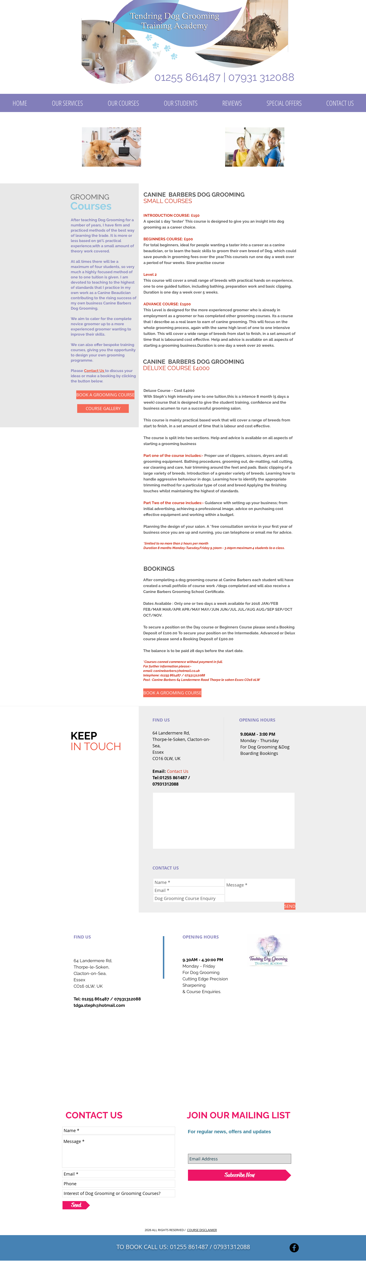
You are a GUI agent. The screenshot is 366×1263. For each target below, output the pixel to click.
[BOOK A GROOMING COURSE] (105, 394)
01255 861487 (95, 998)
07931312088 (127, 998)
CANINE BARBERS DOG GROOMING (194, 194)
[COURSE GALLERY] (103, 408)
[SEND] (289, 906)
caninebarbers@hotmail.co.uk (176, 671)
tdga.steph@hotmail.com (99, 1005)
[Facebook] (294, 1247)
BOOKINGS (158, 568)
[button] (67, 103)
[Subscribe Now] (239, 1175)
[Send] (76, 1205)
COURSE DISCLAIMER (202, 1230)
